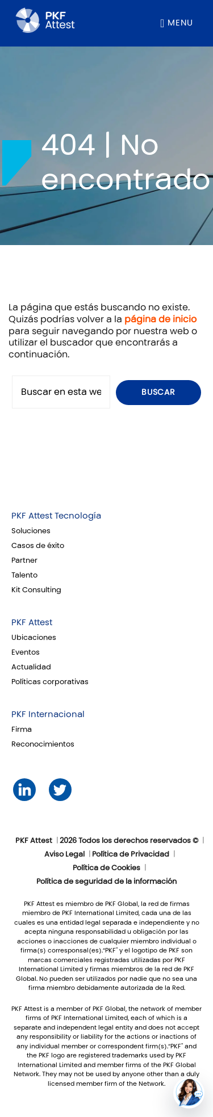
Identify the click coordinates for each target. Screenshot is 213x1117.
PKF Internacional (48, 714)
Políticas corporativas (50, 681)
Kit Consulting (36, 590)
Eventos (25, 652)
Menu (180, 23)
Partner (24, 560)
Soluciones (31, 531)
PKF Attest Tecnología (56, 516)
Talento (24, 575)
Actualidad (31, 667)
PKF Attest (31, 622)
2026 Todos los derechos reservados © (129, 840)
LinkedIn (24, 790)
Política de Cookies (106, 867)
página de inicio (160, 319)
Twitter (60, 790)
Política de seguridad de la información (106, 881)
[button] (188, 1092)
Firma (21, 729)
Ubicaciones (33, 637)
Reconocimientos (42, 744)
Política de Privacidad (130, 854)
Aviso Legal (64, 854)
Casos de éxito (37, 545)
